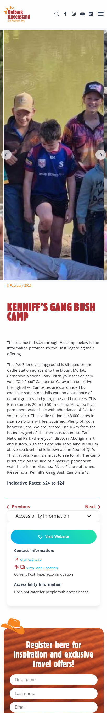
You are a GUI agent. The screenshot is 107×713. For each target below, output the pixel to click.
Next (90, 506)
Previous (21, 506)
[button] (6, 155)
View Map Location (39, 568)
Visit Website (53, 537)
